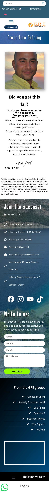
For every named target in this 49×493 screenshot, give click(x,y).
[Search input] (23, 3)
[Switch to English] (5, 14)
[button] (11, 22)
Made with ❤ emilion (34, 476)
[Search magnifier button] (43, 3)
